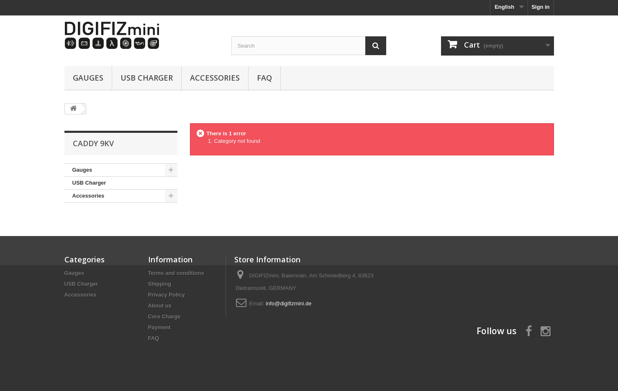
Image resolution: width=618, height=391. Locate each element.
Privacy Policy (166, 295)
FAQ (264, 78)
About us (160, 305)
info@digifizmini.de (288, 303)
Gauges (88, 78)
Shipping (160, 284)
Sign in (540, 7)
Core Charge (164, 316)
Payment (159, 327)
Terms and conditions (176, 273)
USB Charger (147, 78)
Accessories (215, 78)
